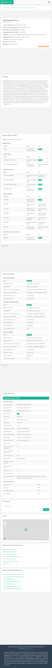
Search (46, 509)
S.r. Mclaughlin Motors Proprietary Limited (13, 576)
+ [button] (5, 521)
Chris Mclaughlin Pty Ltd (9, 579)
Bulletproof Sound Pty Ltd (9, 551)
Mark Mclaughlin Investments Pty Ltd (12, 588)
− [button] (5, 524)
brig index (32, 7)
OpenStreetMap (40, 539)
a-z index (11, 7)
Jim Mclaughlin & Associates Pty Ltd (11, 586)
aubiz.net (5, 7)
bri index (26, 7)
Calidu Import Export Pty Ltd (10, 561)
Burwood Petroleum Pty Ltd (10, 554)
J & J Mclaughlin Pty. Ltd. (9, 584)
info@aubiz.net (29, 648)
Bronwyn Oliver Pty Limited (10, 549)
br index (21, 7)
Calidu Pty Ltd (6, 563)
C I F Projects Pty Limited (9, 559)
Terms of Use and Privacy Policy (26, 650)
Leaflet (30, 539)
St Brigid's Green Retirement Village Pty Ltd (13, 574)
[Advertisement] (26, 13)
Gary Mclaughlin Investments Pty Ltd (12, 581)
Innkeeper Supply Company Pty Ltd (12, 556)
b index (16, 7)
